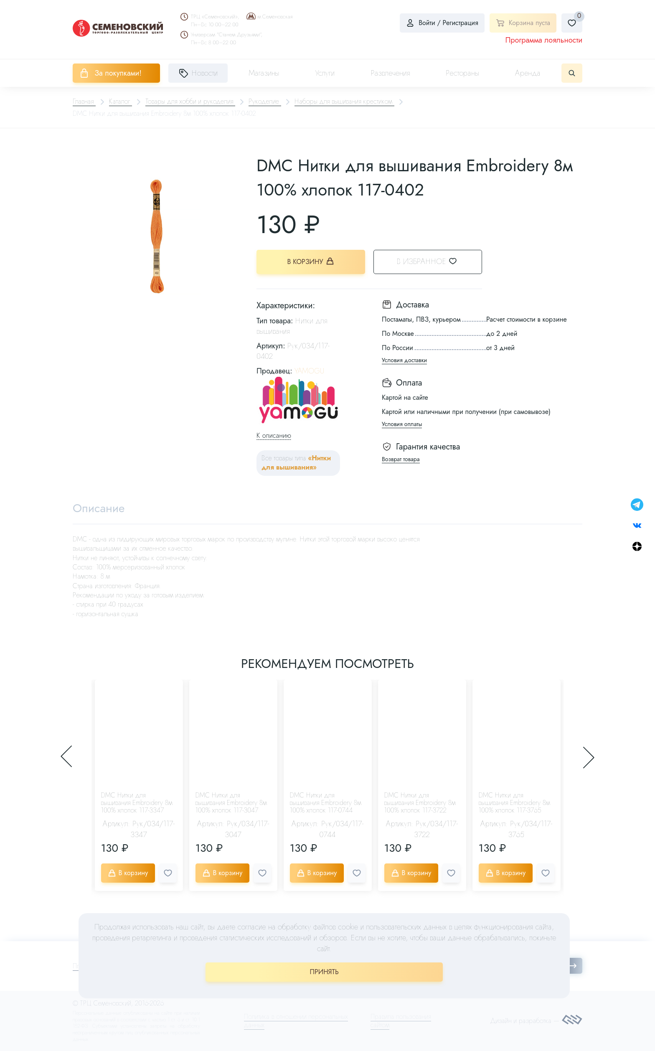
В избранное (432, 261)
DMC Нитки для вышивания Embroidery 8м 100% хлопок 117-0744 (325, 802)
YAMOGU (309, 371)
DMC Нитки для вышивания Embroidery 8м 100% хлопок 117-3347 (137, 802)
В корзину (311, 262)
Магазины (264, 73)
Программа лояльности (543, 40)
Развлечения (390, 73)
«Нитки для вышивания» (296, 462)
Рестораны (462, 73)
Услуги (325, 73)
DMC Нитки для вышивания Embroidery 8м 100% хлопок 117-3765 (514, 802)
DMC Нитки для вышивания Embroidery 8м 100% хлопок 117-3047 (231, 802)
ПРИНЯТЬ (324, 972)
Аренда (528, 73)
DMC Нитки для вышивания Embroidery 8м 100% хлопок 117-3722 (420, 802)
